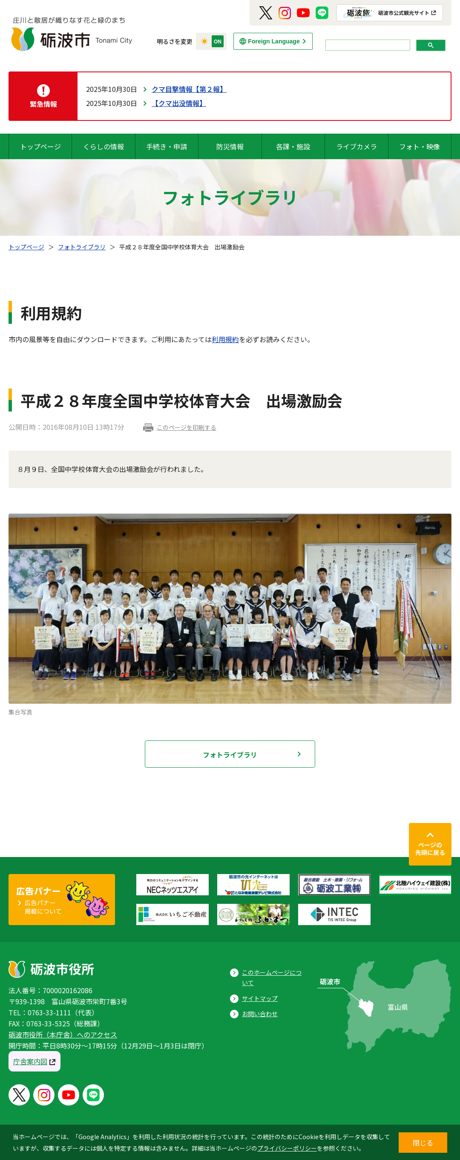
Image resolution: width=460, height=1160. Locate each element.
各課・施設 (293, 146)
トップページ (40, 146)
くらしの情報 (103, 146)
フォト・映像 (419, 146)
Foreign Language (273, 41)
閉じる (423, 1142)
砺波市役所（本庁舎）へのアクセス (63, 1034)
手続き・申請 (166, 146)
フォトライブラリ (82, 247)
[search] (367, 45)
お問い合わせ (260, 1013)
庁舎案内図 (30, 1061)
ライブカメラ (356, 146)
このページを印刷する (186, 427)
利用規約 (225, 339)
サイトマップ (260, 998)
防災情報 (230, 146)
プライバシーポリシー (287, 1148)
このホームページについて (272, 977)
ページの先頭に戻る (430, 848)
